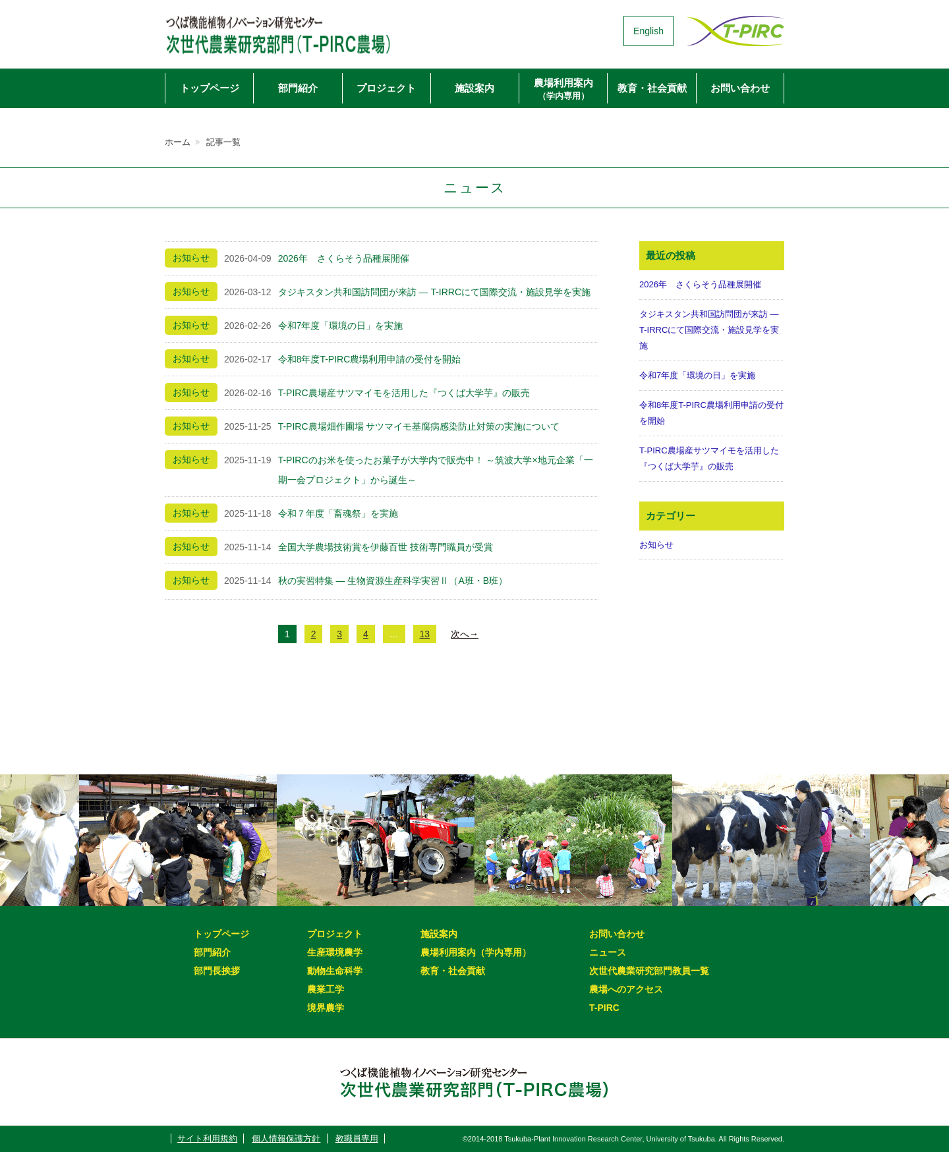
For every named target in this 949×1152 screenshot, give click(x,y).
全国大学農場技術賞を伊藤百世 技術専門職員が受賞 (385, 547)
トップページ (209, 88)
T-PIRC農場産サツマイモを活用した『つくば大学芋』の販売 (404, 393)
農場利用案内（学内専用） (475, 952)
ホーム (177, 142)
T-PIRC (604, 1007)
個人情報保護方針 (286, 1138)
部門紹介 (298, 88)
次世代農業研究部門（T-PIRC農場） (300, 31)
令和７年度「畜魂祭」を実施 (338, 513)
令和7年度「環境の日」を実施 (340, 325)
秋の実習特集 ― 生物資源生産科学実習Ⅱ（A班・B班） (392, 580)
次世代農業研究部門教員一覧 (649, 970)
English (648, 31)
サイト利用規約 (207, 1138)
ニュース (607, 952)
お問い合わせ (740, 88)
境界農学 (325, 1007)
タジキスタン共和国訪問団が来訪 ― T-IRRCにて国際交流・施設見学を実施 (434, 292)
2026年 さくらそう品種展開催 (343, 258)
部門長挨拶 (217, 970)
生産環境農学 (334, 952)
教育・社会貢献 (652, 88)
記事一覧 (223, 142)
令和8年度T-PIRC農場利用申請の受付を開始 (369, 359)
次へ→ (464, 634)
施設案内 (474, 88)
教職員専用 (356, 1138)
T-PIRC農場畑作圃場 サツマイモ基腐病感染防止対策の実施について (419, 426)
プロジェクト (386, 88)
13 (425, 634)
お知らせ (656, 545)
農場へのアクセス (626, 989)
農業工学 (325, 989)
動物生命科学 (334, 970)
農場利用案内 (563, 89)
